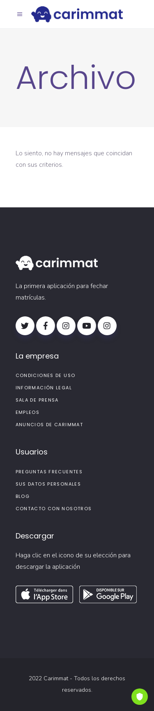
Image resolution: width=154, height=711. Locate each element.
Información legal (44, 387)
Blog (23, 496)
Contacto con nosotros (54, 508)
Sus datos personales (48, 484)
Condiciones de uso (46, 375)
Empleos (28, 412)
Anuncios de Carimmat (49, 424)
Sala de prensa (37, 400)
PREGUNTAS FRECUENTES (49, 471)
